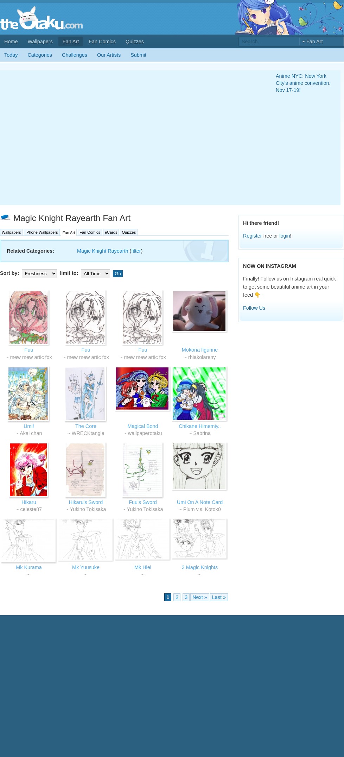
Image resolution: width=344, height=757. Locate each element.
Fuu (29, 350)
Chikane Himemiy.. (200, 426)
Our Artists (109, 55)
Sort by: (29, 273)
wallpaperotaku (145, 433)
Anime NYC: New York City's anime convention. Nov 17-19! (303, 83)
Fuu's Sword (143, 502)
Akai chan (31, 433)
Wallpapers (39, 41)
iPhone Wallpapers (42, 232)
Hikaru (28, 502)
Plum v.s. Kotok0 (202, 509)
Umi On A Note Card (200, 502)
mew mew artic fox (31, 357)
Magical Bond (142, 426)
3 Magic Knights (200, 567)
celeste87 (31, 509)
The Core (85, 426)
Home (11, 41)
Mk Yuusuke (86, 567)
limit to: (86, 273)
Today (11, 55)
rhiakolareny (202, 357)
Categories (39, 55)
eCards (111, 232)
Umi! (29, 426)
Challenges (74, 55)
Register (252, 236)
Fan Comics (102, 41)
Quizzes (135, 41)
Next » (199, 597)
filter (136, 251)
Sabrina (202, 433)
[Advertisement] (66, 138)
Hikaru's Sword (86, 502)
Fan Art (71, 41)
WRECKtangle (88, 433)
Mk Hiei (142, 567)
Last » (219, 597)
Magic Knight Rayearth (102, 251)
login (284, 236)
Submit (138, 55)
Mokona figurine (200, 350)
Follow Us (254, 308)
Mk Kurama (29, 567)
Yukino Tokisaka (88, 509)
